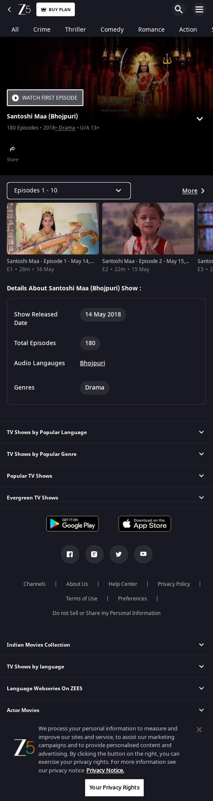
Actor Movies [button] (23, 710)
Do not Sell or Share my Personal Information (106, 613)
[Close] (199, 729)
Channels (35, 584)
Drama (67, 128)
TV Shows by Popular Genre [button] (42, 454)
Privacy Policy (174, 584)
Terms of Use (82, 599)
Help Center (123, 584)
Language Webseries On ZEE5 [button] (45, 688)
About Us (77, 584)
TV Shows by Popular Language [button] (47, 432)
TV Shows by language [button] (35, 667)
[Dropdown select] (68, 191)
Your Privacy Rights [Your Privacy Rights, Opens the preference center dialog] (114, 787)
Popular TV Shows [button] (29, 476)
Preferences (132, 599)
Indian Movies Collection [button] (38, 645)
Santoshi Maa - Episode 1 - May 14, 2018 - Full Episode (71, 261)
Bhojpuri (92, 363)
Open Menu (199, 9)
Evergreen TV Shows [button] (32, 498)
